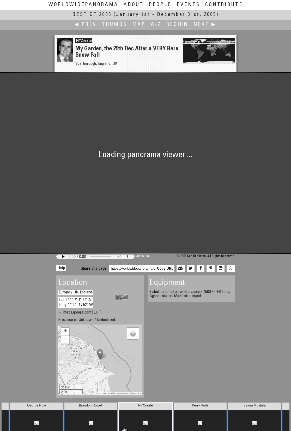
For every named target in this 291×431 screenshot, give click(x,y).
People (160, 4)
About (134, 4)
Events (188, 4)
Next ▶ (204, 24)
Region (177, 24)
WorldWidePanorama (83, 4)
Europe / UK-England (75, 292)
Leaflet (98, 393)
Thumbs (114, 24)
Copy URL (165, 269)
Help (61, 268)
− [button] (65, 340)
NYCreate (84, 41)
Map (139, 24)
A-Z (156, 24)
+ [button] (65, 331)
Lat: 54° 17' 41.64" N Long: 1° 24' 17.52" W (76, 302)
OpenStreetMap (121, 393)
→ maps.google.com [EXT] (79, 312)
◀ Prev (86, 24)
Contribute (224, 4)
